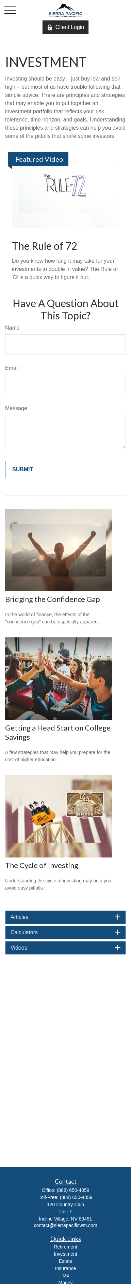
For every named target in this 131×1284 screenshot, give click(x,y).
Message (16, 408)
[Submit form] (22, 469)
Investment (65, 1254)
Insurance (65, 1268)
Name (12, 328)
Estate (65, 1261)
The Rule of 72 (44, 246)
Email (12, 368)
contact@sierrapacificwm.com (65, 1225)
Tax (65, 1275)
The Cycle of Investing (41, 865)
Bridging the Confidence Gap (52, 599)
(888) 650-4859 (73, 1190)
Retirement (65, 1247)
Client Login (65, 27)
